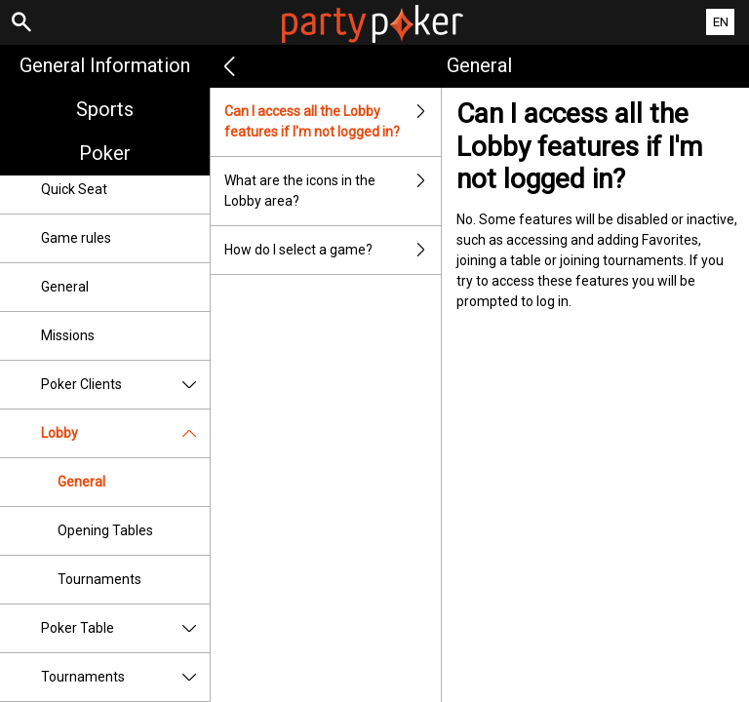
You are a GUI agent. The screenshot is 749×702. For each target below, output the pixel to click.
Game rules (76, 238)
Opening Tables (105, 530)
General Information (105, 65)
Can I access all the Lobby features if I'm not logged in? (332, 122)
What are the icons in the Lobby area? (332, 191)
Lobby (125, 433)
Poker (105, 153)
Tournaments (99, 579)
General (65, 286)
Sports (105, 109)
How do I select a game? (332, 250)
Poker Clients (125, 385)
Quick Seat (74, 189)
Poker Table (125, 628)
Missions (68, 335)
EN (721, 22)
